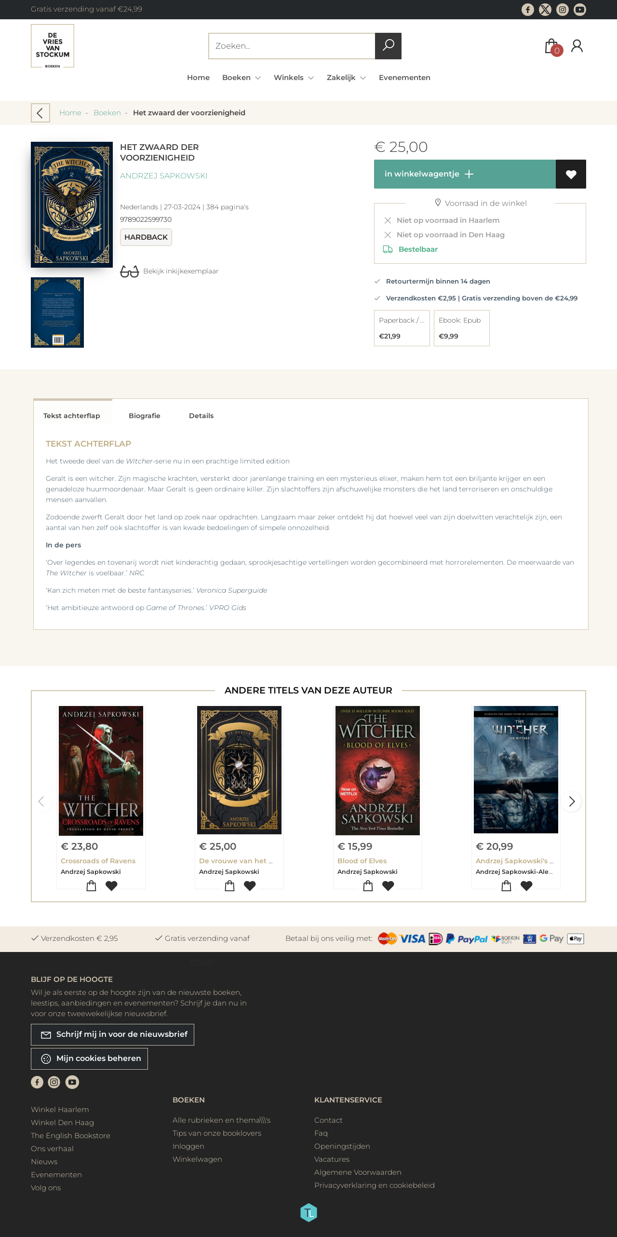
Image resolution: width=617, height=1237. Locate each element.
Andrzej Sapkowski (164, 175)
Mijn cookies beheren (90, 1059)
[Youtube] (72, 1081)
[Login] (577, 46)
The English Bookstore (70, 1135)
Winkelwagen (197, 1159)
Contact (328, 1120)
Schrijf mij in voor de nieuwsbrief (114, 1035)
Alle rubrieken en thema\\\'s (221, 1120)
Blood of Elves (362, 860)
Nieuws (44, 1161)
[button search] (388, 46)
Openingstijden (342, 1146)
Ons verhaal (52, 1148)
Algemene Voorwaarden (358, 1172)
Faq (321, 1133)
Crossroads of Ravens (98, 860)
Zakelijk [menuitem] (342, 77)
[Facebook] (37, 1081)
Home (198, 77)
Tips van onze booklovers (217, 1133)
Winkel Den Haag (62, 1122)
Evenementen (404, 77)
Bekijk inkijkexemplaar (169, 271)
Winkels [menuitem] (290, 77)
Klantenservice (348, 1099)
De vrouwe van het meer (243, 860)
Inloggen (188, 1146)
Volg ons (46, 1187)
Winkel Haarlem (60, 1109)
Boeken (107, 112)
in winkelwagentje (429, 174)
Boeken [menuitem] (237, 77)
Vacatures (331, 1159)
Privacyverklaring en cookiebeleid (374, 1185)
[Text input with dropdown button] (293, 46)
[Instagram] (54, 1081)
